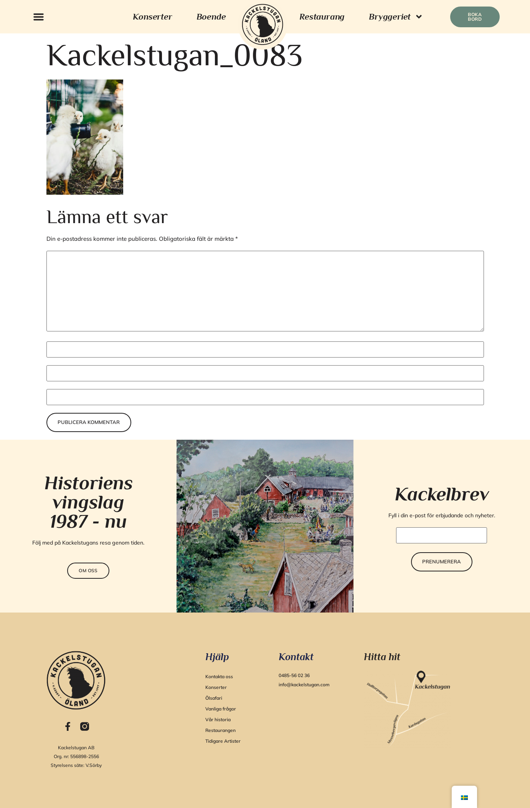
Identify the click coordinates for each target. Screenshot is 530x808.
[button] (38, 16)
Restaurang (322, 17)
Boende (211, 17)
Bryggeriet (396, 16)
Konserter (152, 17)
